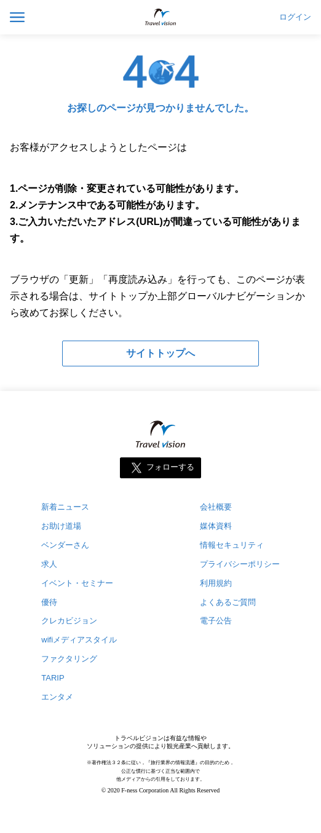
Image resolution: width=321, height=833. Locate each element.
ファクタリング (69, 658)
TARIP (52, 677)
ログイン (295, 17)
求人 (49, 564)
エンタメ (57, 696)
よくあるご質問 (228, 602)
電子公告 (216, 620)
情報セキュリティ (232, 545)
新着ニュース (65, 506)
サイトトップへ (160, 353)
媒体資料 (216, 526)
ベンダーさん (65, 545)
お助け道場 (61, 526)
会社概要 (216, 506)
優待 (49, 602)
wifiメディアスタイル (79, 639)
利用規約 (216, 583)
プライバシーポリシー (240, 564)
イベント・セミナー (77, 583)
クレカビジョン (69, 620)
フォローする (170, 467)
